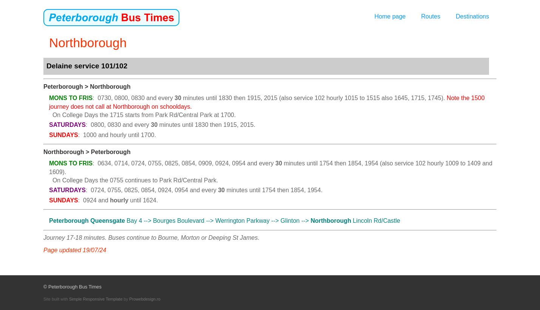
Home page (390, 16)
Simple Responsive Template (96, 299)
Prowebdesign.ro (144, 299)
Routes (430, 16)
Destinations (472, 16)
